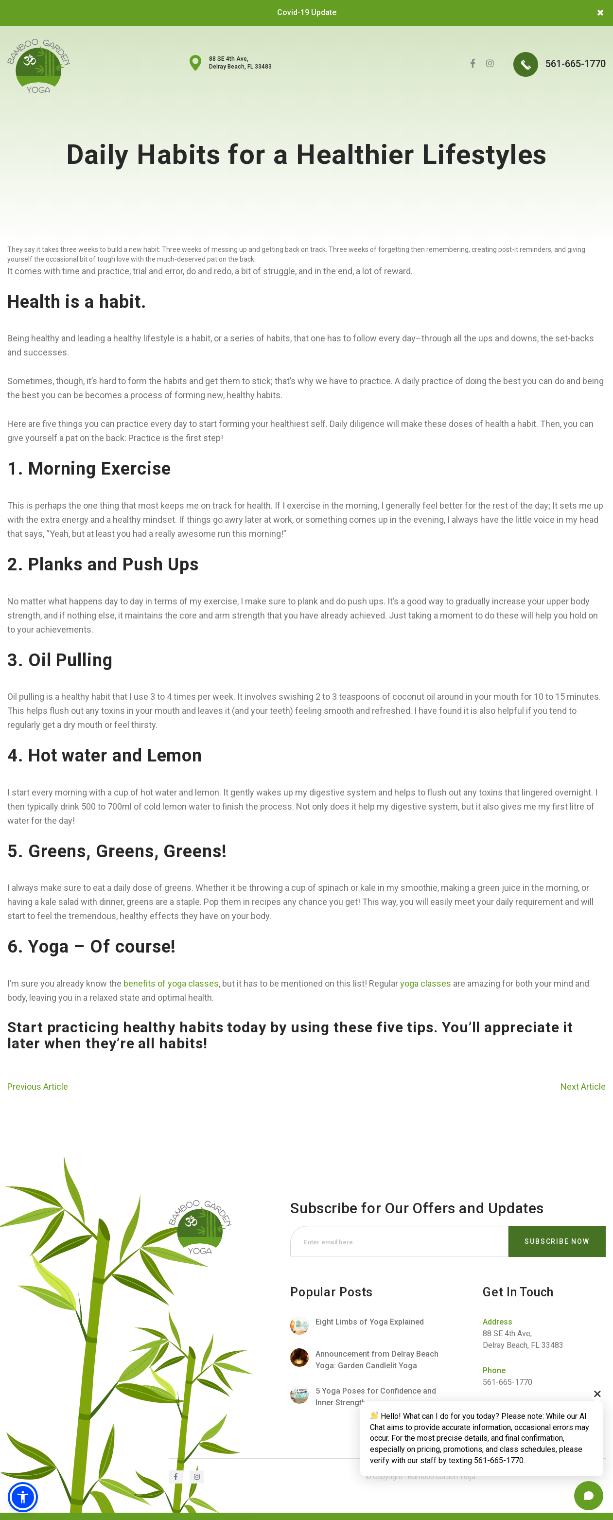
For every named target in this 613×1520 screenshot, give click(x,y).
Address (497, 1321)
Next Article (583, 1086)
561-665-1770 (559, 64)
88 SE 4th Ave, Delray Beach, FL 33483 (240, 62)
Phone (494, 1370)
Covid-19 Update (306, 12)
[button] (23, 1497)
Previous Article (37, 1086)
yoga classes (425, 983)
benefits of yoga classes (171, 983)
